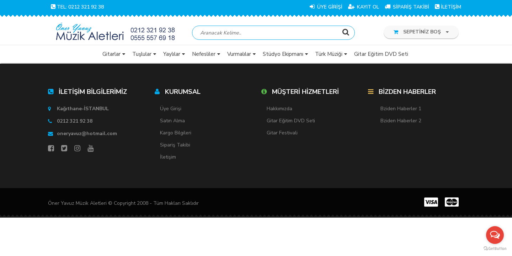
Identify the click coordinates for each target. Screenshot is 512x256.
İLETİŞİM (448, 7)
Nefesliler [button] (203, 55)
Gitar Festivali (282, 133)
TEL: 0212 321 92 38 (77, 7)
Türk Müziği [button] (328, 55)
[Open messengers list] (495, 235)
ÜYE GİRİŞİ (326, 7)
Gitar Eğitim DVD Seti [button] (381, 55)
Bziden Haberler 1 (400, 109)
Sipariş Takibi (175, 146)
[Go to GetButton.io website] (495, 248)
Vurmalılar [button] (239, 55)
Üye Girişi (170, 109)
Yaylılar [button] (171, 55)
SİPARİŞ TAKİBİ (407, 7)
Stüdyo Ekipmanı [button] (283, 55)
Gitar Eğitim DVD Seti (291, 121)
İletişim (168, 158)
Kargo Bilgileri (175, 133)
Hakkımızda (279, 109)
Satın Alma (172, 121)
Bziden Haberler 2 (400, 121)
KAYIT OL (363, 7)
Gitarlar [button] (111, 55)
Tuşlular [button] (141, 55)
